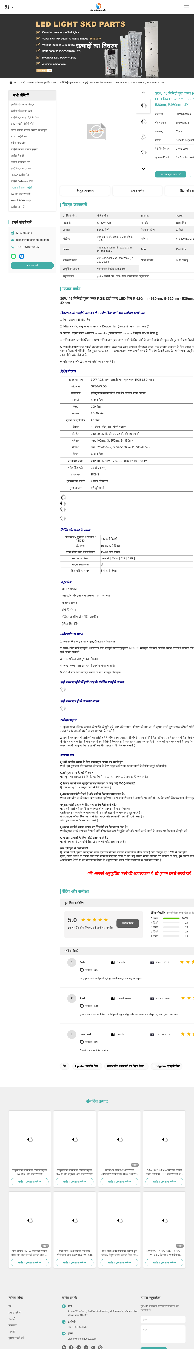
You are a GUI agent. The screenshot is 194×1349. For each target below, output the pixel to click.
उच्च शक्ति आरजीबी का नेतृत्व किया (125, 1066)
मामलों (11, 1331)
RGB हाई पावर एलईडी (39, 82)
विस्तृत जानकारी (85, 191)
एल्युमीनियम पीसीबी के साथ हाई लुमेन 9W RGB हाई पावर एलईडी (29, 1172)
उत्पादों (22, 82)
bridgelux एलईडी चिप (166, 1066)
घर (14, 82)
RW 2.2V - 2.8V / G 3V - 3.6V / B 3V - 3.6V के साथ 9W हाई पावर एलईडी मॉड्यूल (164, 1253)
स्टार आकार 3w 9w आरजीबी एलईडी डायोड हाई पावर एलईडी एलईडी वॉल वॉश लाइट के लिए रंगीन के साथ (29, 1253)
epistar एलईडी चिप (86, 1066)
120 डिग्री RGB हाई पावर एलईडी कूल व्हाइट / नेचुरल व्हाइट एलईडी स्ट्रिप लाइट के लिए (119, 1253)
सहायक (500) (92, 970)
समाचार (12, 1325)
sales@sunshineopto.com (32, 239)
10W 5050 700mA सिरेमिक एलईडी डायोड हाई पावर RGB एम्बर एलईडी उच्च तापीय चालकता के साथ (164, 1172)
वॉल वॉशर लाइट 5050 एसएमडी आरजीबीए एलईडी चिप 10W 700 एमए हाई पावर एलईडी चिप (119, 1172)
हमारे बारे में (14, 1312)
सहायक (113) (91, 1042)
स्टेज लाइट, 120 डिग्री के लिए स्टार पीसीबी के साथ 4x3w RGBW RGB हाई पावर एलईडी (74, 1253)
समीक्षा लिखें (127, 923)
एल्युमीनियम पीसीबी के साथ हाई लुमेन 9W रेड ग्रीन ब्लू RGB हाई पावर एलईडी (74, 1172)
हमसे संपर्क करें (16, 1338)
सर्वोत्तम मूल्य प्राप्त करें (171, 174)
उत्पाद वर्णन (137, 191)
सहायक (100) (92, 1006)
